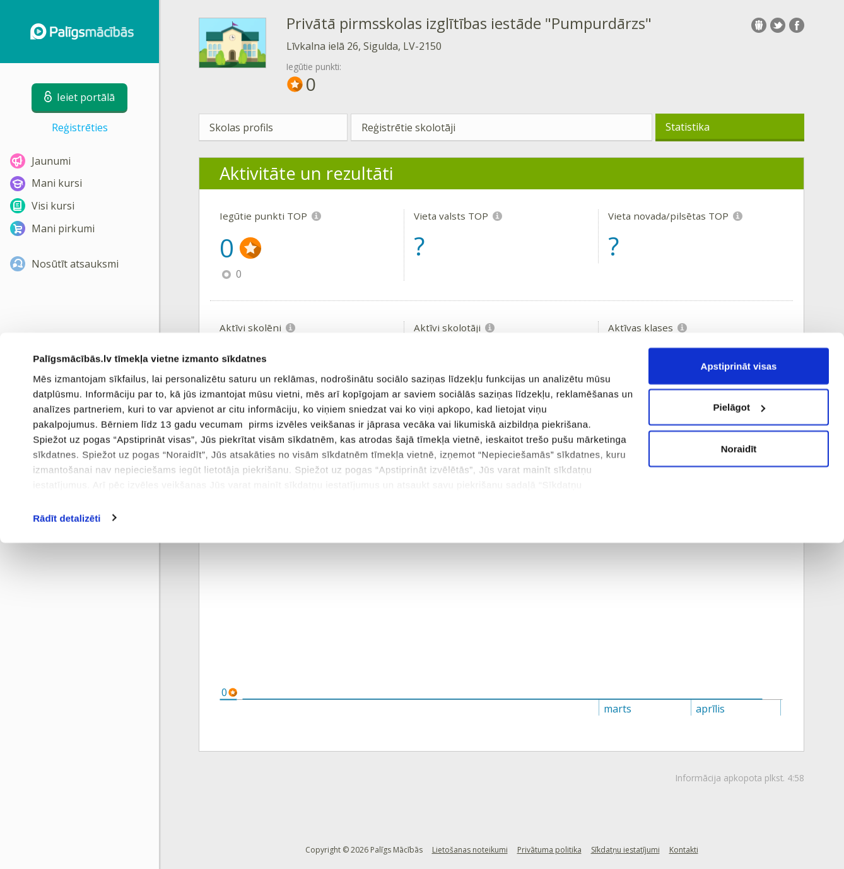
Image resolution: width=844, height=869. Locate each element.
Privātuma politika (549, 849)
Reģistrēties (80, 127)
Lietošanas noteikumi (470, 849)
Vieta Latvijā (401, 491)
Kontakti (683, 849)
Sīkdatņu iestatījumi (625, 849)
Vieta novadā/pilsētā (562, 491)
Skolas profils (241, 127)
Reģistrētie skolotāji (408, 127)
